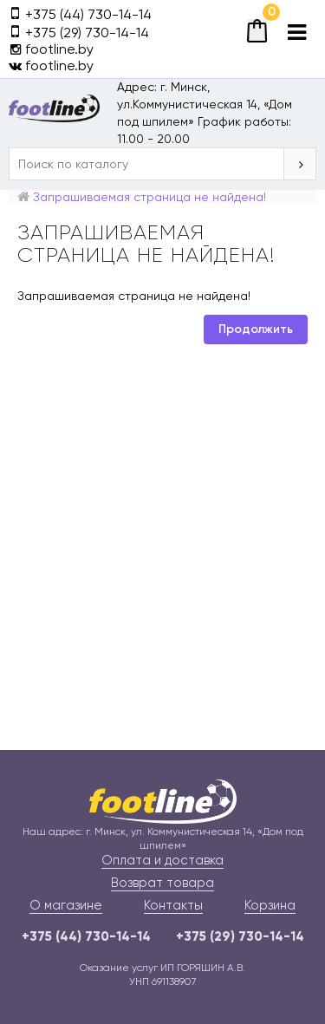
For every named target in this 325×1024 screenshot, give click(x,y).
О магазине (65, 905)
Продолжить (255, 329)
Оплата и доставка (162, 860)
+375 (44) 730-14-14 (86, 936)
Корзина (270, 905)
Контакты (173, 905)
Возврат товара (162, 882)
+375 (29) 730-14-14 (240, 936)
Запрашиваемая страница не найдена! (149, 197)
